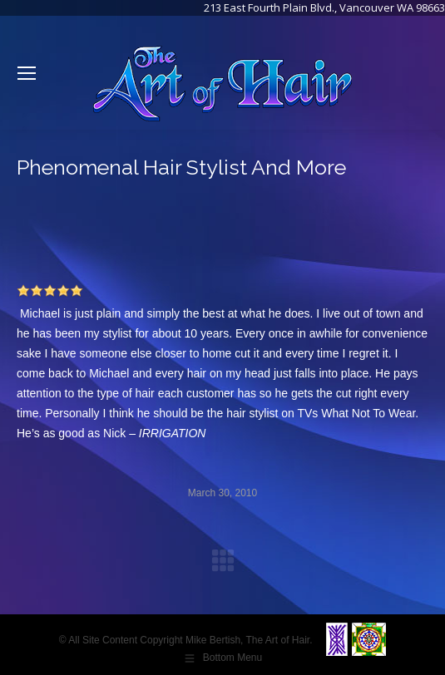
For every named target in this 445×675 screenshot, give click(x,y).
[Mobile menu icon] (27, 73)
